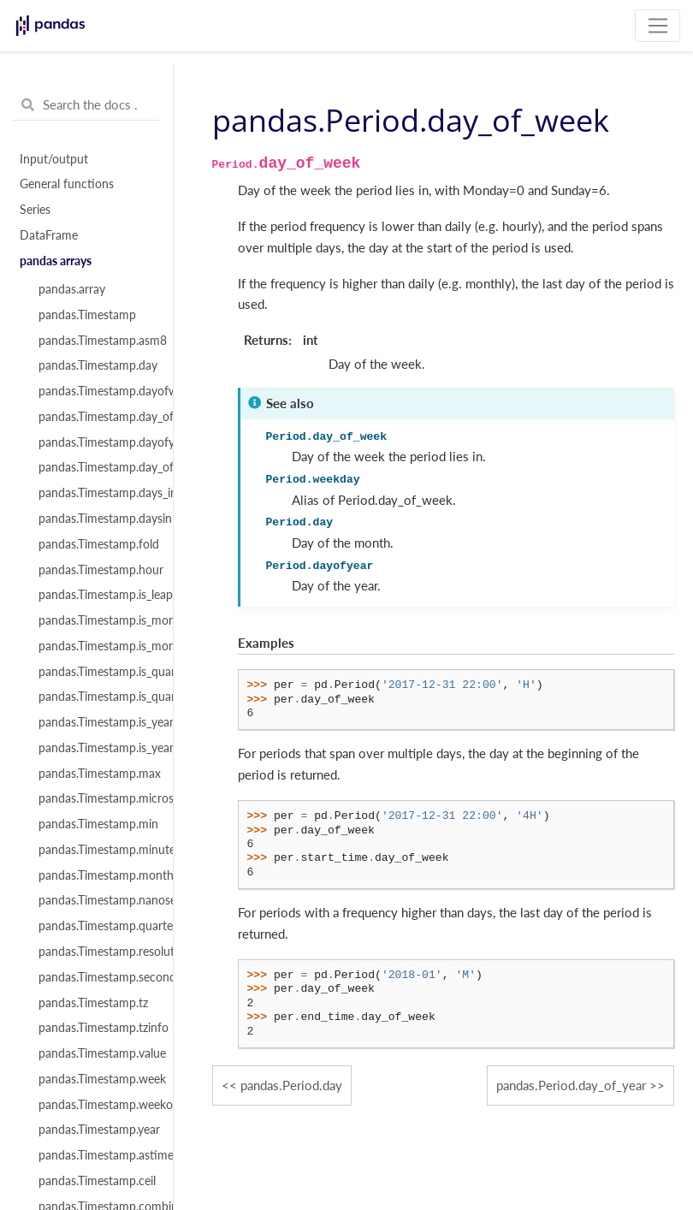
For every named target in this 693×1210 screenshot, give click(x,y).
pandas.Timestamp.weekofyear (95, 1105)
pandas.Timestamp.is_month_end (95, 620)
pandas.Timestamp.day (95, 365)
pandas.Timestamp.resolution (95, 951)
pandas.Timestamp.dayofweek (95, 391)
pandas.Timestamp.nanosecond (95, 900)
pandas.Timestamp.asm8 (95, 340)
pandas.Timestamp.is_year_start (95, 748)
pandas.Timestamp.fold (95, 544)
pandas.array (71, 289)
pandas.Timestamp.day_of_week (95, 417)
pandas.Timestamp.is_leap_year (95, 595)
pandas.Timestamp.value (95, 1053)
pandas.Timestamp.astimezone (95, 1155)
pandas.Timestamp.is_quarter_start (95, 696)
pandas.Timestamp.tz (93, 1003)
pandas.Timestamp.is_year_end (95, 722)
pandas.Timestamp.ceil (95, 1181)
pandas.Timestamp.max (95, 773)
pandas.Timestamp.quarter (95, 926)
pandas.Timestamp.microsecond (95, 798)
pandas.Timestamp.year (95, 1129)
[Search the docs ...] (86, 105)
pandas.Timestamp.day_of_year (95, 467)
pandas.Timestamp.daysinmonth (95, 518)
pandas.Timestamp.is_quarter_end (95, 672)
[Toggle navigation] (657, 25)
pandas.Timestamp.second (95, 977)
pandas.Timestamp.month (95, 875)
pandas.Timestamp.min (95, 824)
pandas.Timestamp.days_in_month (95, 493)
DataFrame (49, 235)
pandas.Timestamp (87, 315)
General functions (67, 184)
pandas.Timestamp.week (95, 1079)
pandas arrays (56, 261)
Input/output (54, 159)
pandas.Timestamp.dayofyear (95, 442)
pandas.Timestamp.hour (95, 570)
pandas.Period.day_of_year (571, 1085)
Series (35, 209)
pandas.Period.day (291, 1085)
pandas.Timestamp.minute (95, 850)
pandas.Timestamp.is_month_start (95, 646)
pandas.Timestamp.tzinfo (95, 1028)
